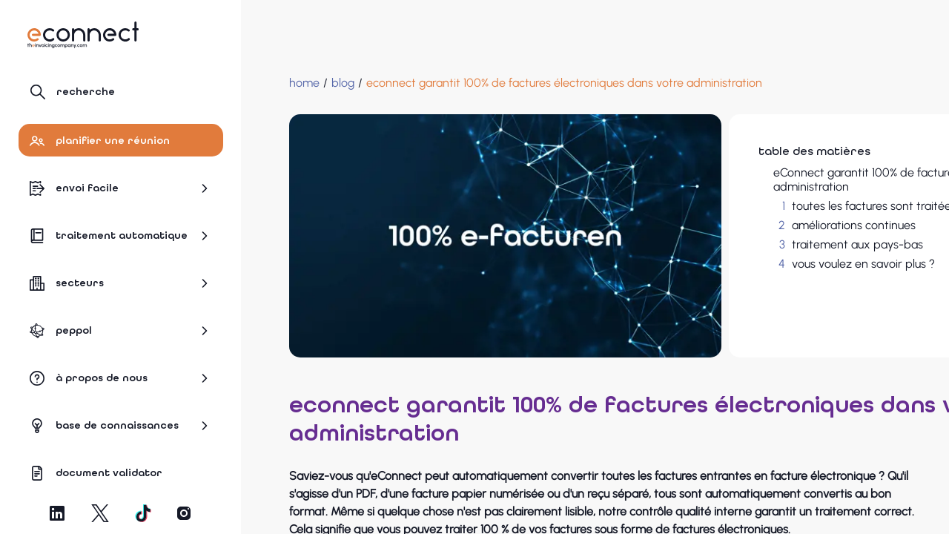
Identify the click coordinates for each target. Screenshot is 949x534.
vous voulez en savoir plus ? (742, 264)
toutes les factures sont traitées (753, 206)
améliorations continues (733, 225)
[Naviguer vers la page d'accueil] (83, 35)
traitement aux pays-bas (736, 244)
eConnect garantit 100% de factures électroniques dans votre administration (782, 179)
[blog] (313, 83)
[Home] (274, 83)
